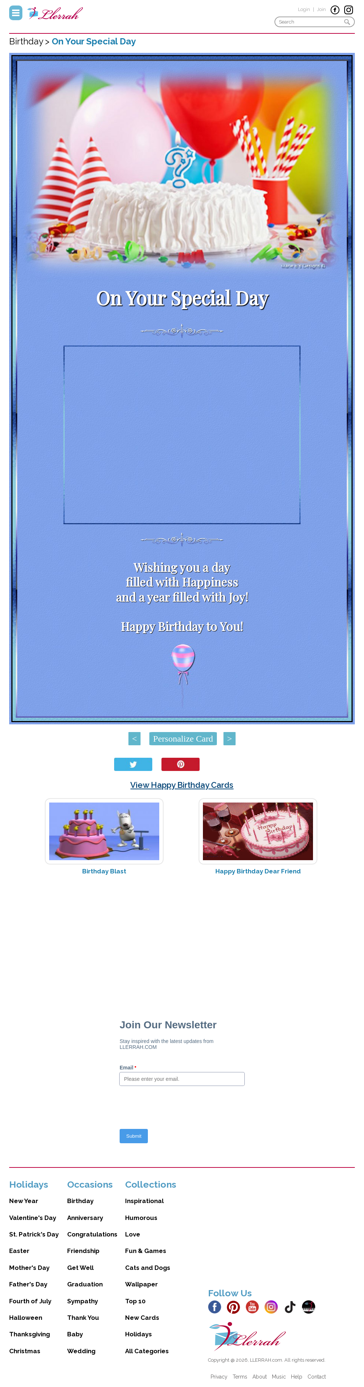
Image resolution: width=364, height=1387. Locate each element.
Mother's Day (29, 1267)
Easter (19, 1250)
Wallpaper (141, 1284)
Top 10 (135, 1301)
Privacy (219, 1377)
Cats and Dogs (147, 1267)
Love (132, 1234)
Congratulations (92, 1234)
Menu (15, 13)
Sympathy (82, 1301)
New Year (23, 1201)
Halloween (25, 1317)
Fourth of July (30, 1301)
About (259, 1377)
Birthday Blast (104, 871)
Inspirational (144, 1201)
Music (279, 1377)
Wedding (81, 1351)
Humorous (141, 1217)
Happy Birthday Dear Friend (258, 871)
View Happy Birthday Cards (181, 785)
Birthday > (30, 41)
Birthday (80, 1201)
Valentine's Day (32, 1217)
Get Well (80, 1267)
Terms (240, 1377)
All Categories (147, 1351)
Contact (316, 1377)
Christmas (24, 1351)
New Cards (142, 1317)
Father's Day (28, 1284)
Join (321, 9)
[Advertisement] (182, 939)
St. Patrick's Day (34, 1234)
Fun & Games (145, 1250)
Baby (75, 1334)
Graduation (85, 1284)
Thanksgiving (29, 1334)
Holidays (138, 1334)
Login (304, 9)
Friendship (83, 1250)
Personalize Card (183, 738)
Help (296, 1377)
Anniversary (85, 1217)
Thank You (83, 1317)
